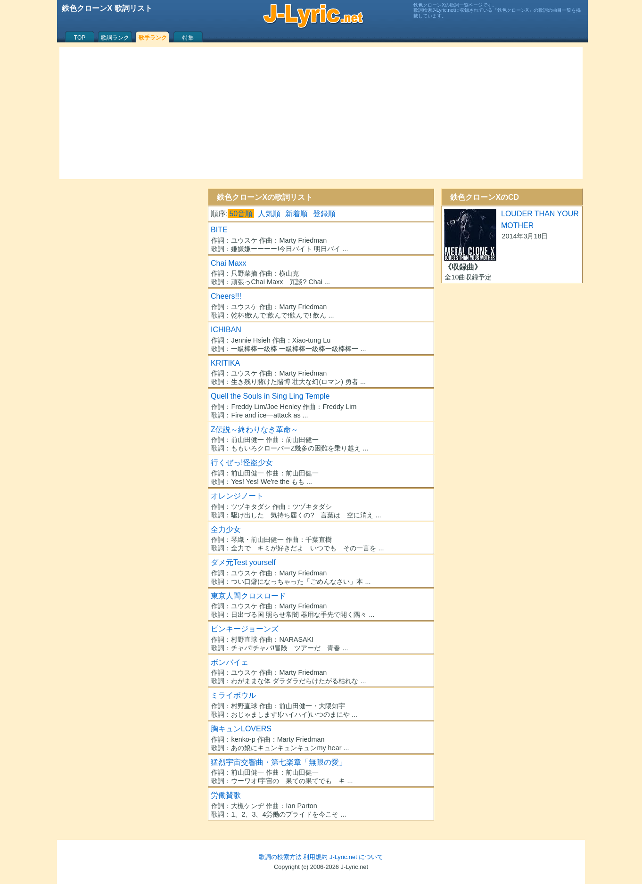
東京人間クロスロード (248, 596)
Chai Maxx (229, 263)
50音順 (241, 214)
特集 (188, 37)
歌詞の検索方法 (280, 856)
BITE (219, 230)
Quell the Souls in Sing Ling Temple (270, 396)
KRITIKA (225, 363)
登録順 (324, 214)
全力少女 (226, 529)
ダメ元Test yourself (243, 562)
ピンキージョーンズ (245, 629)
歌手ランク (153, 37)
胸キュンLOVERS (241, 729)
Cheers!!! (226, 296)
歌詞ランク (115, 37)
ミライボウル (233, 695)
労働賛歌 (226, 795)
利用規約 (315, 856)
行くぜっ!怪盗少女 (242, 462)
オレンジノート (237, 496)
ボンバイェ (229, 662)
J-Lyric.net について (356, 856)
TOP (79, 37)
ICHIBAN (226, 330)
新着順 (296, 214)
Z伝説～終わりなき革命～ (254, 430)
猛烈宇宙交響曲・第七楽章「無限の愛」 (278, 762)
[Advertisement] (321, 113)
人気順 (269, 214)
